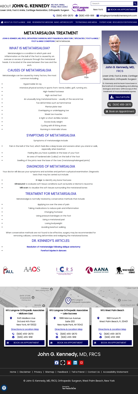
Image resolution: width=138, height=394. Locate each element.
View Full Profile (122, 97)
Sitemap (49, 371)
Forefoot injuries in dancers (53, 250)
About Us (8, 22)
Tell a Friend (78, 371)
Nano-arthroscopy (63, 22)
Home (13, 371)
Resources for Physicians (125, 22)
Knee (29, 22)
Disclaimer (25, 371)
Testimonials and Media (86, 22)
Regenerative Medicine (42, 22)
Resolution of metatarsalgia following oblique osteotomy (53, 246)
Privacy (38, 371)
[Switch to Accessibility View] (4, 388)
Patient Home (105, 22)
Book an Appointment (123, 9)
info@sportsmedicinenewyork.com (118, 15)
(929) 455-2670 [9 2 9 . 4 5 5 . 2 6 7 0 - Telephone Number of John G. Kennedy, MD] (64, 15)
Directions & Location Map (25, 329)
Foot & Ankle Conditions (43, 41)
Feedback (63, 371)
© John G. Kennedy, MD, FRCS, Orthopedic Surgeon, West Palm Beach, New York (69, 380)
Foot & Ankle (19, 22)
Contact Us (94, 371)
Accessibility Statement (115, 371)
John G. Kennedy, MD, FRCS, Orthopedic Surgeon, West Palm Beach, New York (37, 38)
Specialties (80, 38)
